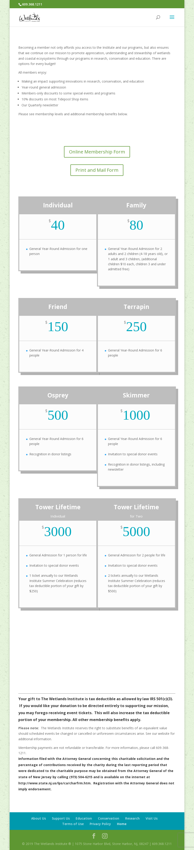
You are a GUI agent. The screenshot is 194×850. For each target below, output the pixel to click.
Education (84, 818)
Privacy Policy (100, 824)
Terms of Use (73, 824)
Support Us (61, 818)
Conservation (108, 818)
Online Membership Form (97, 152)
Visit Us (152, 818)
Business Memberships (97, 664)
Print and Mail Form (96, 170)
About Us (38, 818)
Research (132, 818)
